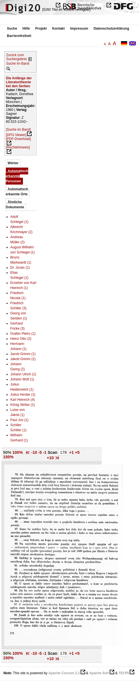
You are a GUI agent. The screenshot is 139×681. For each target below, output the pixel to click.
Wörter (13, 163)
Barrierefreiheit (19, 36)
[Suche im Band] (18, 130)
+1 (72, 452)
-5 (40, 452)
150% (8, 457)
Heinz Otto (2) (21, 339)
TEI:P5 (123, 673)
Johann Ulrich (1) (23, 374)
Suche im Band (17, 63)
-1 (45, 452)
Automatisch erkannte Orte (17, 191)
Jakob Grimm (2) (23, 359)
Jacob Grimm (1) (23, 354)
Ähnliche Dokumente (15, 204)
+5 (77, 452)
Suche (12, 28)
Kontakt (58, 28)
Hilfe (26, 28)
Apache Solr (99, 673)
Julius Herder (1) (23, 395)
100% (17, 452)
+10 (51, 458)
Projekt (41, 28)
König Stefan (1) (22, 405)
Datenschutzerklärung (111, 28)
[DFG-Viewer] (16, 135)
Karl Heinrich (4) (22, 400)
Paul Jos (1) (19, 420)
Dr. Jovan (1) (20, 268)
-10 (34, 452)
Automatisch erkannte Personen (17, 176)
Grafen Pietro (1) (23, 334)
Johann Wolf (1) (22, 379)
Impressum (79, 28)
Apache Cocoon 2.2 (64, 673)
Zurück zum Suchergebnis (16, 57)
